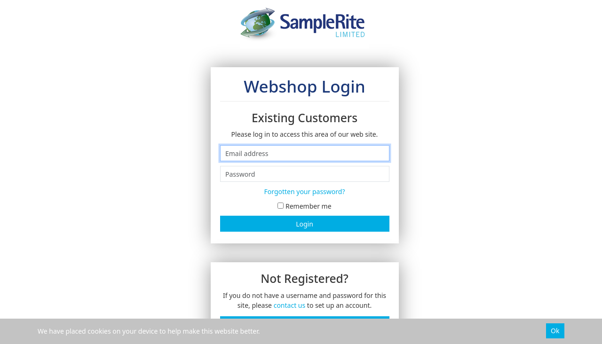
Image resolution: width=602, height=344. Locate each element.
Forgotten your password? (304, 191)
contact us (290, 305)
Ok (555, 330)
